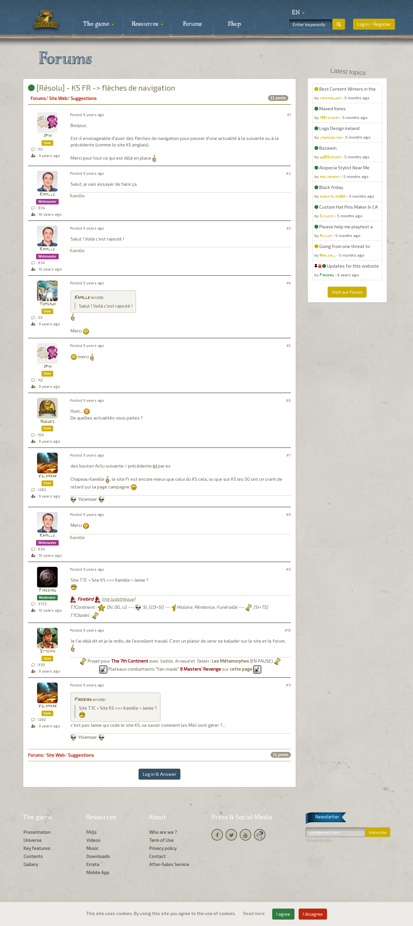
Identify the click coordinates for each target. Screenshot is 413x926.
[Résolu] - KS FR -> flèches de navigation (101, 87)
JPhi (47, 135)
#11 (288, 685)
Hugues (47, 421)
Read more (254, 913)
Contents (33, 856)
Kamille (47, 194)
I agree (283, 914)
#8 (288, 514)
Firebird (47, 590)
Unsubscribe (318, 840)
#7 (288, 455)
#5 (288, 345)
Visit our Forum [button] (347, 292)
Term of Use (161, 840)
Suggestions (84, 98)
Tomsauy (47, 304)
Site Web (58, 98)
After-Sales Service (169, 864)
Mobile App (97, 872)
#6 (288, 400)
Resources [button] (147, 24)
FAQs (91, 832)
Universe (33, 840)
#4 (288, 283)
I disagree (313, 914)
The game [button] (98, 24)
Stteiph (47, 651)
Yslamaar (47, 476)
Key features (37, 848)
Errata (92, 864)
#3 (288, 228)
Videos (93, 840)
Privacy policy (163, 848)
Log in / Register (374, 24)
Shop (234, 24)
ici (155, 465)
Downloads (98, 856)
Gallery (31, 864)
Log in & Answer (159, 774)
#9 (288, 569)
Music (92, 848)
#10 (288, 630)
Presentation (37, 832)
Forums (192, 24)
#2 (288, 173)
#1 (289, 115)
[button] (298, 13)
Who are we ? (163, 832)
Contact (157, 856)
